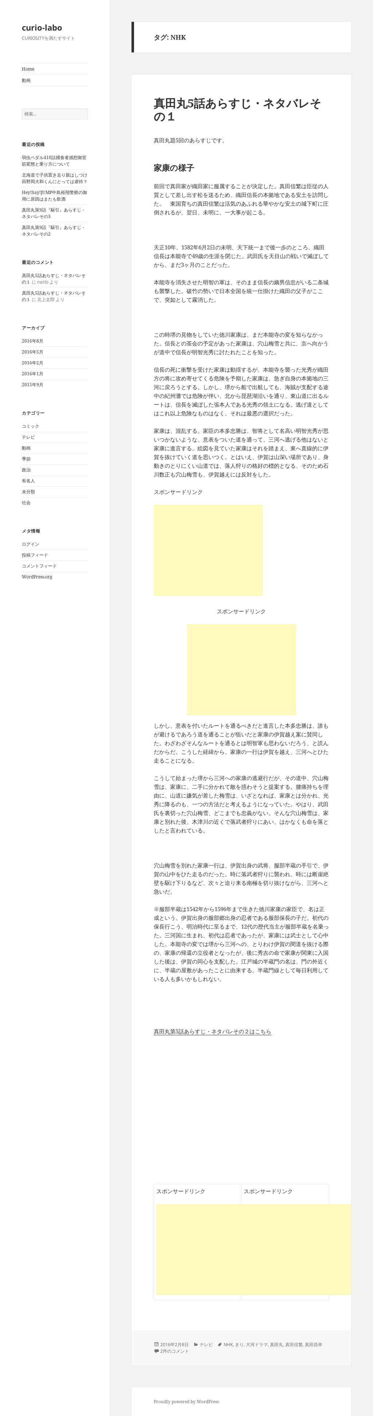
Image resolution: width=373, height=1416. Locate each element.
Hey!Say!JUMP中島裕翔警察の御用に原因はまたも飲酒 (54, 195)
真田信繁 (294, 1344)
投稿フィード (35, 555)
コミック (30, 426)
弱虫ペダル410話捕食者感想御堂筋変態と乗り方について (54, 160)
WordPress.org (37, 577)
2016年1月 (32, 374)
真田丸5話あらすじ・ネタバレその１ (237, 109)
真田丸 (276, 1344)
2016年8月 (32, 341)
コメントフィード (39, 566)
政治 (26, 470)
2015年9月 (32, 384)
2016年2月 (32, 363)
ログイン (30, 544)
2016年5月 (32, 352)
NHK (228, 1344)
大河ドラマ (257, 1344)
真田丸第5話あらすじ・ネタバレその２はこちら (212, 1031)
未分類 (28, 492)
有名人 (28, 481)
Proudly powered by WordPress (186, 1402)
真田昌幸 (313, 1344)
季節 (26, 459)
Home (28, 69)
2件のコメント (174, 1351)
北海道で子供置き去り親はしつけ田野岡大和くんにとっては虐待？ (54, 178)
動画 (26, 80)
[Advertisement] (241, 669)
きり (239, 1344)
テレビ (28, 437)
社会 (26, 502)
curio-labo (42, 27)
